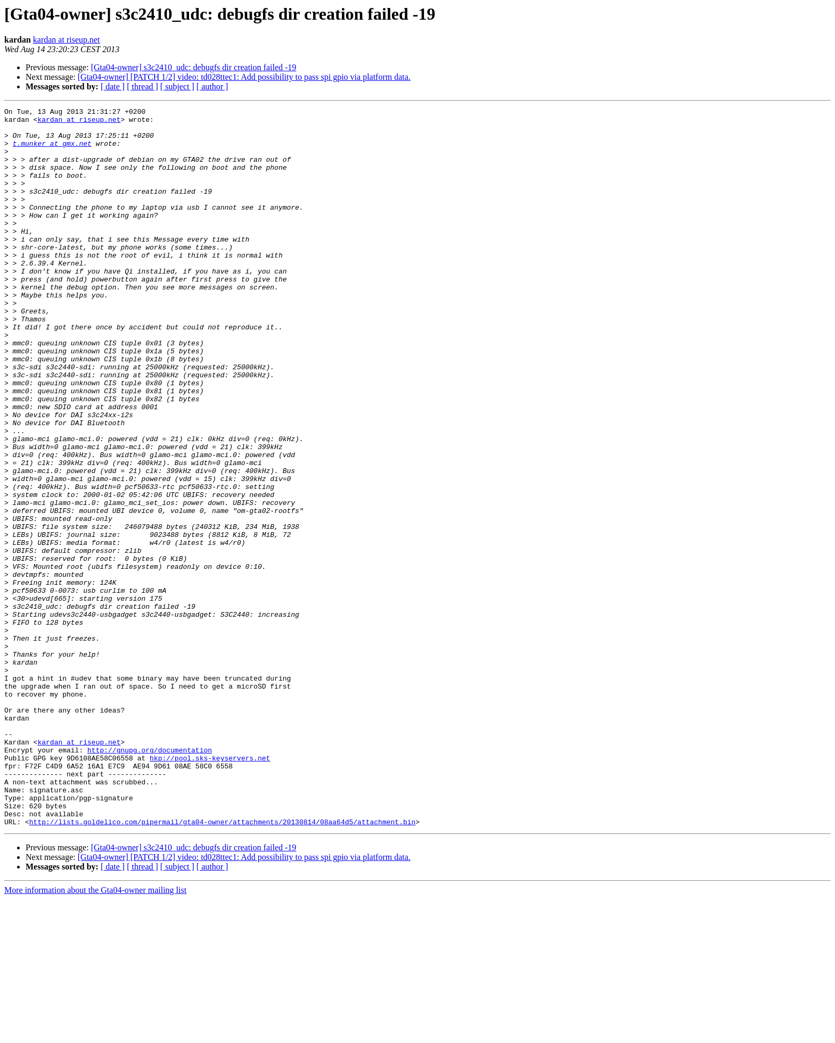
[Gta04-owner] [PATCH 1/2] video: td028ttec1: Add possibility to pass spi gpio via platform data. (244, 76)
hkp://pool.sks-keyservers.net (210, 888)
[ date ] (113, 86)
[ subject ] (177, 86)
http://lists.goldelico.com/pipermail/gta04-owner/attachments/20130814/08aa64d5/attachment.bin (222, 965)
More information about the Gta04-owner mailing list (95, 1033)
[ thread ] (142, 86)
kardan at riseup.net (66, 39)
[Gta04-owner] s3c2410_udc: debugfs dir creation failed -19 (194, 67)
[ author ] (212, 86)
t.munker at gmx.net (52, 151)
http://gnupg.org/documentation (149, 879)
